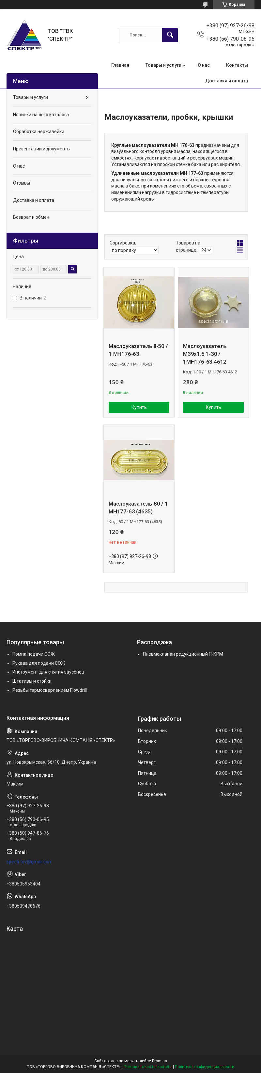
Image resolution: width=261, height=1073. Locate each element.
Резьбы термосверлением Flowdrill (49, 690)
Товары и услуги (163, 65)
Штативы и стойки (32, 681)
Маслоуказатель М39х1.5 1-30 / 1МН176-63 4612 (205, 354)
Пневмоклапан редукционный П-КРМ (183, 654)
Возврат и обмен (31, 217)
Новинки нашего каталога (41, 114)
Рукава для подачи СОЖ (38, 663)
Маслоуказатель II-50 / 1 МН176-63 (138, 350)
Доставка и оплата (226, 80)
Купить (139, 407)
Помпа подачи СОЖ (33, 654)
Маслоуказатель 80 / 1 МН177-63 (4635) (138, 507)
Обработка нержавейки (38, 131)
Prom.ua (159, 1061)
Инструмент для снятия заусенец (48, 672)
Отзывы (21, 183)
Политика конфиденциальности (204, 1067)
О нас (204, 65)
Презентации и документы (41, 148)
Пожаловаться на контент (148, 1067)
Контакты (237, 65)
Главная (120, 65)
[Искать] (170, 35)
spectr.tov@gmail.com (30, 861)
